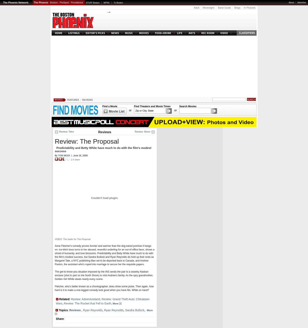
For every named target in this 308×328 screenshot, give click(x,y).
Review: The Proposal (87, 141)
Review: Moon (142, 131)
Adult (196, 7)
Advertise (301, 2)
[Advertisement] (154, 66)
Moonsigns (209, 7)
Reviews (87, 100)
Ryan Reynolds (92, 310)
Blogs (237, 7)
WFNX (106, 3)
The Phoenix (41, 2)
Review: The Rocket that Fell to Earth (87, 303)
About (291, 2)
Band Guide (224, 7)
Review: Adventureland (85, 299)
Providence (77, 2)
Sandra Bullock (134, 310)
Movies (59, 100)
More (117, 303)
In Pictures (250, 7)
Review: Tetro (66, 131)
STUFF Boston (92, 3)
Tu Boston (118, 3)
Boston (54, 2)
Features (73, 100)
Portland (64, 2)
